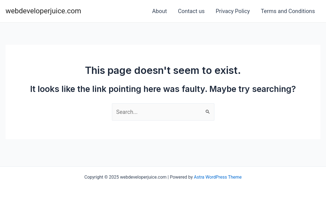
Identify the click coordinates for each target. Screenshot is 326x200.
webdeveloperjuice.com (43, 11)
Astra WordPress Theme (218, 177)
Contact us (191, 11)
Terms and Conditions (288, 11)
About (159, 11)
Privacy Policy (233, 11)
